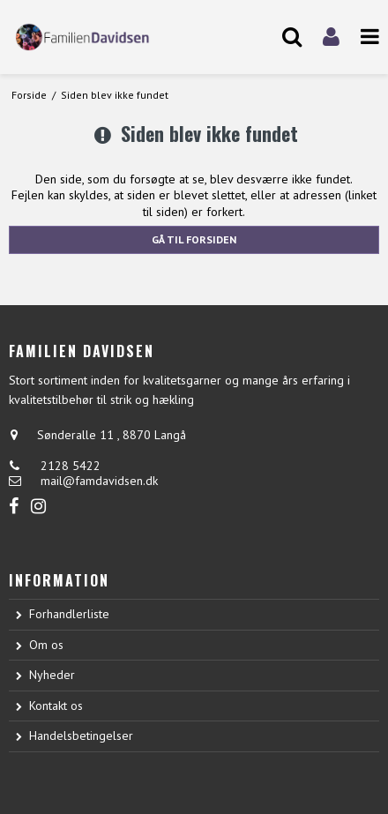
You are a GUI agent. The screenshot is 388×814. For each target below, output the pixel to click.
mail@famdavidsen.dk (99, 481)
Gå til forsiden (194, 239)
